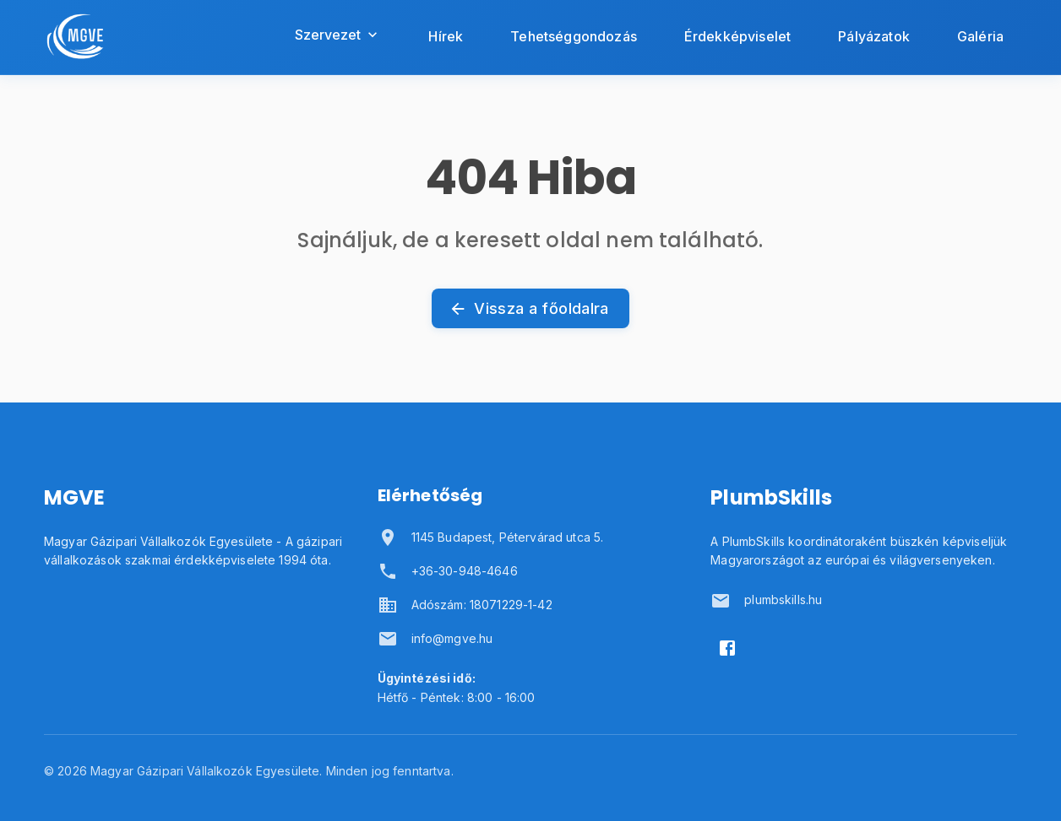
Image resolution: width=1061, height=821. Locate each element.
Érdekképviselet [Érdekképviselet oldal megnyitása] (737, 36)
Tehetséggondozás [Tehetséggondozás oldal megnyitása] (573, 36)
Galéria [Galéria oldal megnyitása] (980, 36)
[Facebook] (727, 648)
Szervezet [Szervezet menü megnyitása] (338, 34)
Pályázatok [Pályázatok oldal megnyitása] (874, 36)
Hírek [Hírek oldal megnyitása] (445, 36)
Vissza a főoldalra (530, 309)
